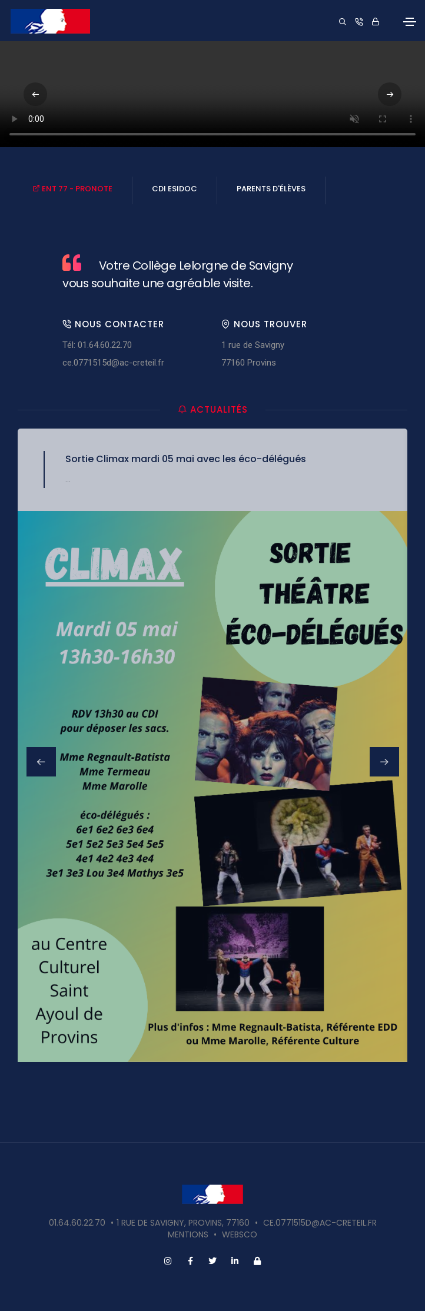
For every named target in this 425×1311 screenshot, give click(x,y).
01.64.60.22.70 (77, 1223)
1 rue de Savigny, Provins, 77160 (183, 1223)
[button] (389, 94)
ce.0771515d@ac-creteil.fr (113, 362)
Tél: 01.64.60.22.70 (97, 345)
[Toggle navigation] (409, 22)
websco (239, 1234)
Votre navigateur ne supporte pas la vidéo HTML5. (212, 94)
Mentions (188, 1234)
